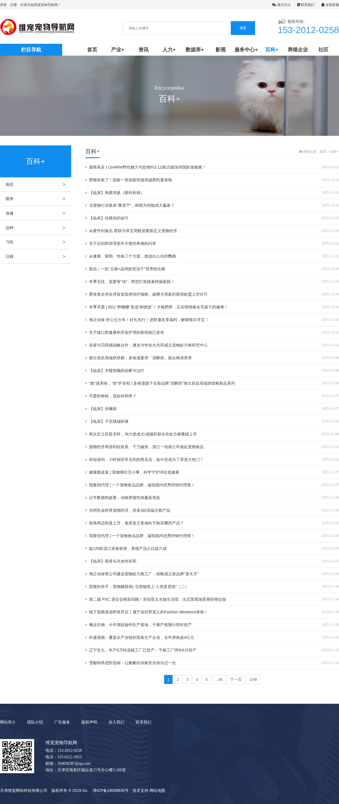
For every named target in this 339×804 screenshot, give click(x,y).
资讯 (143, 50)
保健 (38, 213)
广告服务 (62, 722)
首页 (92, 50)
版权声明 (89, 722)
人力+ (169, 50)
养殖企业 (298, 50)
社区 (323, 50)
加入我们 (116, 722)
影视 (221, 50)
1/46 (253, 679)
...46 (219, 679)
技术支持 (140, 790)
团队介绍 (35, 722)
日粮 (38, 256)
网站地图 (157, 790)
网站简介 (8, 722)
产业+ (117, 50)
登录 (3, 5)
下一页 (236, 679)
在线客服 (330, 5)
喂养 (38, 199)
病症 (38, 184)
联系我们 (305, 5)
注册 (13, 5)
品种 (38, 228)
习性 (38, 242)
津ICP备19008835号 (111, 790)
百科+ (272, 50)
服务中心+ (246, 50)
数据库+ (195, 50)
